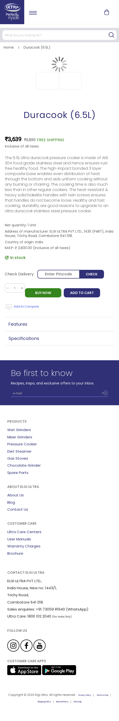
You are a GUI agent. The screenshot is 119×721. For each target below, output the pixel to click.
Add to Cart (82, 292)
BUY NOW (43, 292)
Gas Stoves (17, 458)
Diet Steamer (19, 451)
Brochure (15, 553)
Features (17, 324)
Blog (11, 502)
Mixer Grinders (19, 437)
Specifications (23, 338)
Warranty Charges (23, 546)
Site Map (78, 701)
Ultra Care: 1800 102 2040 (29, 616)
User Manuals (19, 539)
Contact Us (17, 509)
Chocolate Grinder (24, 465)
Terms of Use (102, 695)
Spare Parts (17, 472)
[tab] (59, 324)
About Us (15, 495)
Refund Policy (62, 701)
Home (9, 47)
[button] (47, 80)
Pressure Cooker (22, 444)
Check (91, 274)
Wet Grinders (19, 429)
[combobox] (59, 35)
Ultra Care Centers (24, 531)
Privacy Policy (85, 695)
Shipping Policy (44, 701)
